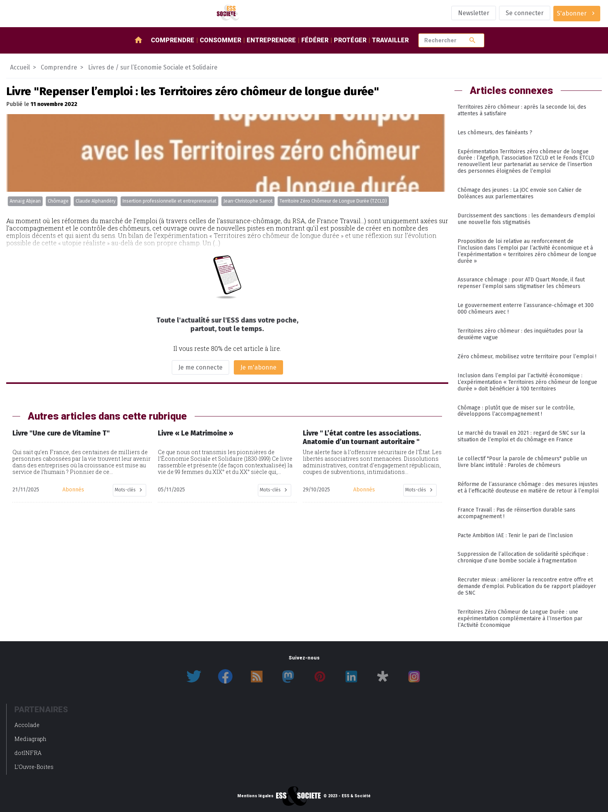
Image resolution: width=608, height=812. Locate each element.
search (472, 40)
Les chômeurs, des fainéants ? (495, 132)
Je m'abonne (258, 367)
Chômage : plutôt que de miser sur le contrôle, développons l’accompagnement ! (516, 411)
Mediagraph (30, 739)
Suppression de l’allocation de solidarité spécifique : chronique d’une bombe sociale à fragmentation (523, 557)
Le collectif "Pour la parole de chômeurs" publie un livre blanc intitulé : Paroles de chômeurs (522, 461)
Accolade (27, 725)
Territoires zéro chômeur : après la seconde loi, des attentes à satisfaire (522, 110)
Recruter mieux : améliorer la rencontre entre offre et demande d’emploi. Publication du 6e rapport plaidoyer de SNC (527, 586)
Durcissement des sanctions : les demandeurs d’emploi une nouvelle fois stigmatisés (526, 219)
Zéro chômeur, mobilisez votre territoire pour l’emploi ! (527, 356)
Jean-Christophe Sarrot (248, 201)
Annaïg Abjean (25, 201)
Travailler (390, 40)
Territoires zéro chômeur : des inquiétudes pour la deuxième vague (520, 334)
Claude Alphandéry (96, 201)
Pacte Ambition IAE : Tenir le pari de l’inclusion (515, 535)
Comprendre (172, 40)
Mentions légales (255, 796)
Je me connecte (200, 367)
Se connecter (525, 13)
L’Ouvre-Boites (34, 766)
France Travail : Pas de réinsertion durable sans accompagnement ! (516, 513)
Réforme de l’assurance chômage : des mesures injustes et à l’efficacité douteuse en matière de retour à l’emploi (528, 487)
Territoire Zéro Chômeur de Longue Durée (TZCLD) (333, 201)
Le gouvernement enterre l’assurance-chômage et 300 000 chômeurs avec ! (526, 308)
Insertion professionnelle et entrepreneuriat (169, 201)
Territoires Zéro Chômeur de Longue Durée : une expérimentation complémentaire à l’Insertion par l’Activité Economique (520, 618)
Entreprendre (271, 40)
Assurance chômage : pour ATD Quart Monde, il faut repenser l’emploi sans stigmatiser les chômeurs (521, 283)
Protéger (350, 40)
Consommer (220, 40)
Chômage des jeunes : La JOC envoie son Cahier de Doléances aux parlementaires (520, 193)
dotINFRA (27, 752)
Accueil (20, 67)
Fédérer (314, 40)
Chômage (58, 201)
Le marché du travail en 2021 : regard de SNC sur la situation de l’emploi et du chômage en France (521, 436)
